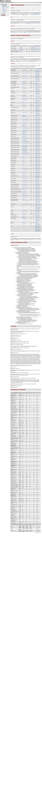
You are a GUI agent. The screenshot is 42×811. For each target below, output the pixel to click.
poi (22, 164)
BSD (36, 222)
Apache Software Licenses (37, 212)
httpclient (21, 50)
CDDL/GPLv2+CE (38, 98)
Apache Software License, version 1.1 (38, 231)
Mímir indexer (39, 2)
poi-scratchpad (24, 170)
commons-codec (21, 47)
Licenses (3, 8)
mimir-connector (17, 14)
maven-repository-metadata (25, 131)
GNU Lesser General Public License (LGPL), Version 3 (35, 14)
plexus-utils (24, 197)
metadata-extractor (25, 70)
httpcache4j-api (24, 184)
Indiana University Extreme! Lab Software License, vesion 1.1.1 (38, 228)
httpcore (21, 51)
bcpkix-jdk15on (24, 180)
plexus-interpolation (25, 195)
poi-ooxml (23, 166)
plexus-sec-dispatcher (24, 217)
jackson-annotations (25, 73)
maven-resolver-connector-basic (24, 140)
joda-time (23, 105)
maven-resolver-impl (25, 141)
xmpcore (23, 69)
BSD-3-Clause (37, 87)
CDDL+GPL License (37, 84)
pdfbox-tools (24, 162)
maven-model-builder (25, 128)
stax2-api (23, 199)
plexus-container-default (24, 194)
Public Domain (37, 229)
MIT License (37, 213)
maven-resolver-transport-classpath (25, 146)
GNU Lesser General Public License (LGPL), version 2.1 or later (38, 219)
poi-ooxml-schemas (25, 168)
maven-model (24, 126)
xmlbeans (23, 175)
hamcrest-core (18, 61)
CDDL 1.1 (36, 102)
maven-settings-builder (24, 136)
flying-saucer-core (25, 218)
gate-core (15, 32)
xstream (23, 87)
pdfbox (23, 160)
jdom (23, 206)
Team (3, 12)
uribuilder (23, 191)
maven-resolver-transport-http (24, 150)
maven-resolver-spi (25, 143)
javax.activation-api (25, 98)
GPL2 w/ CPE (38, 103)
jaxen (23, 104)
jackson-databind (24, 78)
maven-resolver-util (25, 153)
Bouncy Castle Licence (37, 179)
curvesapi (23, 81)
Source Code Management (4, 11)
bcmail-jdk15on (24, 178)
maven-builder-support (24, 125)
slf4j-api (23, 213)
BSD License (37, 81)
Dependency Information (5, 6)
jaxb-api (23, 102)
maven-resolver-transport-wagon (24, 151)
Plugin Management (5, 9)
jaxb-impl (23, 85)
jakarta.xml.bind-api (25, 96)
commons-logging (21, 49)
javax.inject (23, 99)
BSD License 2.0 (37, 104)
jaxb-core (23, 83)
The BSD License (38, 69)
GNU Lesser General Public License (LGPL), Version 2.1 (38, 201)
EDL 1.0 (36, 82)
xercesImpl (23, 223)
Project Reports (4, 13)
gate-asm (23, 222)
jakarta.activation (24, 82)
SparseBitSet (24, 88)
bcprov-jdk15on (24, 182)
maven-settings (24, 134)
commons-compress (25, 117)
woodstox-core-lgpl (25, 200)
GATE (40, 532)
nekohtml (23, 107)
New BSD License (32, 61)
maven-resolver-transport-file (24, 148)
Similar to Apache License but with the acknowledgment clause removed (38, 207)
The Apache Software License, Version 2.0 (38, 71)
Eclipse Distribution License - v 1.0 (38, 86)
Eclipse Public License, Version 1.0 (37, 205)
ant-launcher (24, 112)
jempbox (23, 158)
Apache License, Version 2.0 (35, 50)
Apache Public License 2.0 (37, 215)
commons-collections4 (24, 116)
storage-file (23, 189)
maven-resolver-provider (24, 133)
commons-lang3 (24, 119)
